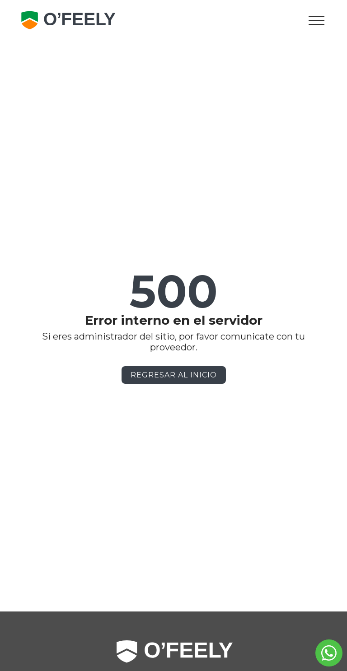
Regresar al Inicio (174, 375)
